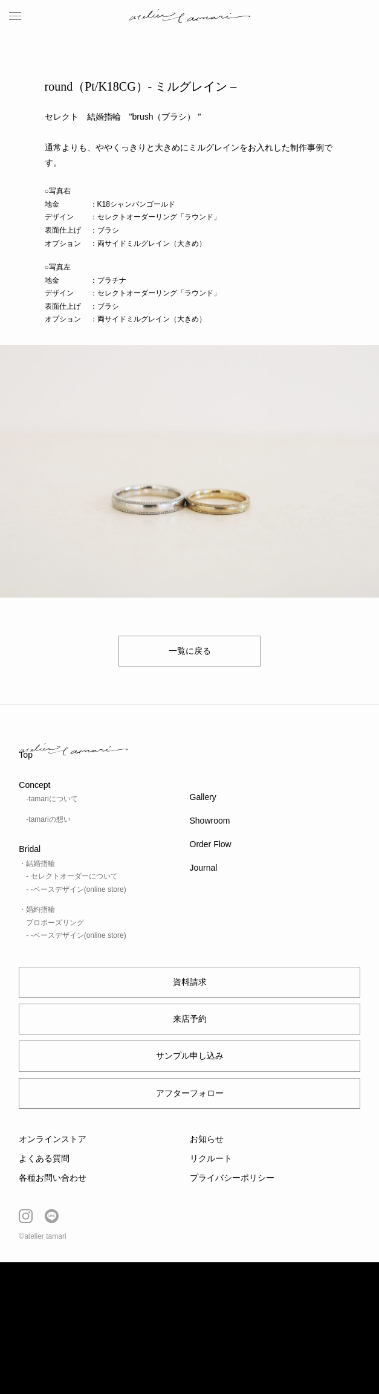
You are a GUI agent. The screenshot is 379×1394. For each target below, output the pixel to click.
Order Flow (211, 844)
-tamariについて (51, 799)
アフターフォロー (190, 1093)
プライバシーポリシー (232, 1178)
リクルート (211, 1158)
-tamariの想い (48, 819)
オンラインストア (52, 1139)
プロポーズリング (55, 922)
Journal (204, 868)
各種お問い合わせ (52, 1178)
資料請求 (190, 982)
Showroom (210, 820)
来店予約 (190, 1019)
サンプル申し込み (190, 1055)
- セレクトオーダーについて (71, 876)
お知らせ (207, 1139)
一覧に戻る (190, 651)
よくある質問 (44, 1158)
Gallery (203, 797)
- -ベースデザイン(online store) (76, 889)
